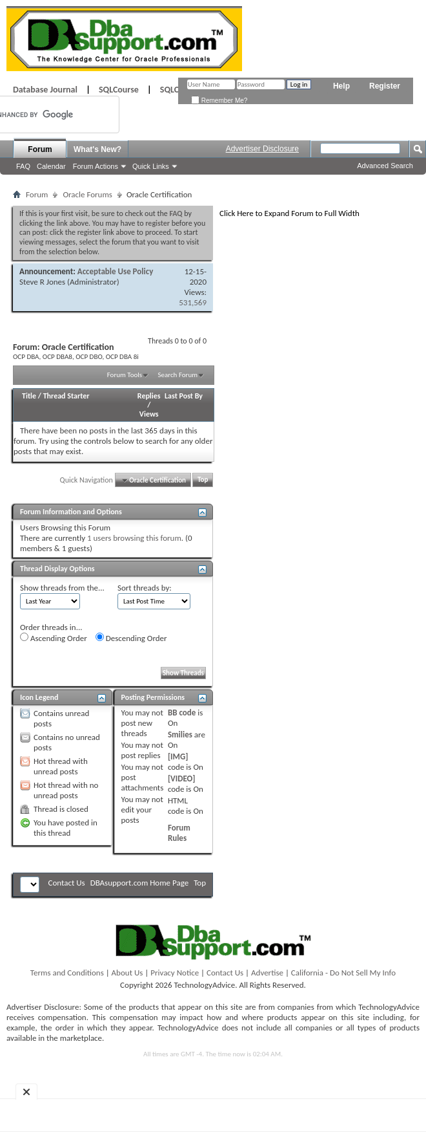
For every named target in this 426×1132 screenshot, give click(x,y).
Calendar (51, 166)
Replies (149, 395)
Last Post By (184, 395)
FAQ (23, 166)
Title (29, 395)
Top (203, 480)
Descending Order (131, 638)
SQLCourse (119, 89)
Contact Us (66, 882)
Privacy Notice (174, 972)
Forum (40, 149)
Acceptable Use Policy (115, 271)
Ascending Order (53, 638)
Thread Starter (66, 395)
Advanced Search (385, 165)
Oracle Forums (87, 194)
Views (149, 414)
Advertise (267, 972)
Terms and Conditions (67, 972)
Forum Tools (124, 375)
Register (384, 86)
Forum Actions (95, 166)
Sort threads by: (144, 588)
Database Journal (45, 89)
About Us (127, 972)
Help (341, 86)
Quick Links (150, 166)
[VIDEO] (182, 778)
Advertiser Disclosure (262, 148)
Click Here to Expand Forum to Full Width (289, 213)
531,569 (193, 302)
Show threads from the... (62, 588)
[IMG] (178, 756)
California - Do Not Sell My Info (343, 972)
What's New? (97, 149)
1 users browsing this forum (134, 538)
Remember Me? (219, 100)
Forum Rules (179, 833)
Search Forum (178, 375)
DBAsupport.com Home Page (139, 882)
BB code (182, 712)
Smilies (180, 734)
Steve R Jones (42, 282)
